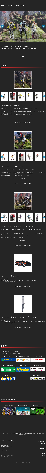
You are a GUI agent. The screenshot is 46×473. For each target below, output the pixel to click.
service (43, 446)
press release (42, 441)
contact (43, 458)
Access (43, 455)
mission (43, 443)
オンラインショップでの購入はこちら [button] (23, 122)
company (42, 448)
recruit (43, 453)
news (43, 450)
